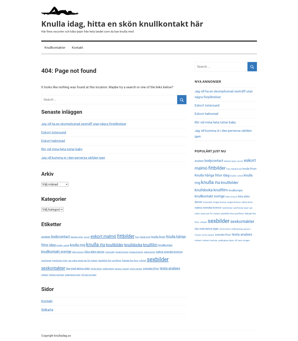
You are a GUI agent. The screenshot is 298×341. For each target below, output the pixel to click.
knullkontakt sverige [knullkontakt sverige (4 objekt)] (56, 252)
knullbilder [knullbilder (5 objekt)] (115, 244)
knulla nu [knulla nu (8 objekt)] (95, 244)
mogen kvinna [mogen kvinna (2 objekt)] (121, 252)
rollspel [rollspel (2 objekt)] (142, 260)
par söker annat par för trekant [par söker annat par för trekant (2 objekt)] (82, 260)
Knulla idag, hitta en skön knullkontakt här (122, 23)
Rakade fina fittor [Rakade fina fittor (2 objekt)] (130, 260)
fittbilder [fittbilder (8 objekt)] (125, 236)
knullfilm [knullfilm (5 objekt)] (150, 244)
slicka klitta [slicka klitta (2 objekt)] (96, 269)
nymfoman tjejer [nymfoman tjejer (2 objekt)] (60, 260)
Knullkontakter (54, 47)
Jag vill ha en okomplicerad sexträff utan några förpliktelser (83, 124)
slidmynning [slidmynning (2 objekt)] (108, 269)
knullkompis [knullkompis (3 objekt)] (165, 245)
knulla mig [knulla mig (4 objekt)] (77, 245)
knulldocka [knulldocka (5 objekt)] (133, 244)
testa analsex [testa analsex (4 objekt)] (170, 268)
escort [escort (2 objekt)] (87, 237)
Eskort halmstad (53, 141)
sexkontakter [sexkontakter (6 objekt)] (53, 267)
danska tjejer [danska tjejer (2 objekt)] (77, 237)
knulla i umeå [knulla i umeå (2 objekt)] (62, 245)
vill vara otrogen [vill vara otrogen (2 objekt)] (88, 275)
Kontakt (77, 47)
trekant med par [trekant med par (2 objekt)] (56, 275)
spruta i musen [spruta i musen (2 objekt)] (122, 269)
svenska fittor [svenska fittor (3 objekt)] (151, 268)
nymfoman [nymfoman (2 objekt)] (46, 260)
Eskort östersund (53, 132)
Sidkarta (47, 310)
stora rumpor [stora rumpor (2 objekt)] (136, 269)
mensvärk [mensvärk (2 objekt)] (110, 252)
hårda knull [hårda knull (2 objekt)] (145, 237)
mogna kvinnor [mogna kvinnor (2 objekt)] (136, 252)
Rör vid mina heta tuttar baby (61, 149)
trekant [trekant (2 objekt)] (44, 275)
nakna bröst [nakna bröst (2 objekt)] (149, 252)
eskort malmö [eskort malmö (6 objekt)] (103, 236)
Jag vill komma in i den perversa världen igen (73, 158)
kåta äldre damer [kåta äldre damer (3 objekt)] (95, 252)
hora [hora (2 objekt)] (137, 237)
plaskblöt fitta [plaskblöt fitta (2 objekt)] (104, 260)
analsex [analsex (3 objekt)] (45, 236)
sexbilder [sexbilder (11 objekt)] (158, 259)
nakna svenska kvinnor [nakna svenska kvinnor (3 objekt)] (169, 252)
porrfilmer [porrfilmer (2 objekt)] (116, 260)
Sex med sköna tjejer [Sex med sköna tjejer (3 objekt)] (78, 268)
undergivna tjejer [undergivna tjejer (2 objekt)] (73, 275)
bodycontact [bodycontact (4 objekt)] (60, 236)
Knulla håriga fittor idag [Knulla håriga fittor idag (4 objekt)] (212, 175)
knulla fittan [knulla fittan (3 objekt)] (158, 236)
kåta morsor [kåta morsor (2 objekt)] (78, 252)
